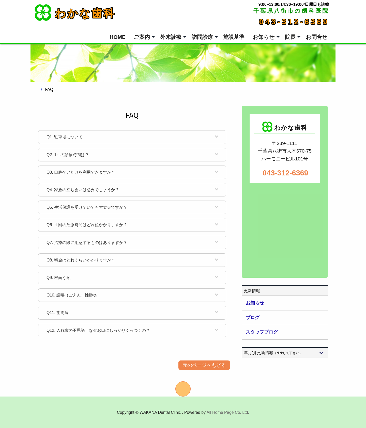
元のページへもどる (204, 365)
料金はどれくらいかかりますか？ (81, 260)
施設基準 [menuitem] (234, 37)
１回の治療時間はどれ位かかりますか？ (87, 225)
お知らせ (255, 302)
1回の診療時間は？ (68, 155)
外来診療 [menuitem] (170, 37)
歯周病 (58, 312)
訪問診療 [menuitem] (202, 37)
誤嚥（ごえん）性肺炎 (72, 295)
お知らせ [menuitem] (264, 37)
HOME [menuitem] (118, 37)
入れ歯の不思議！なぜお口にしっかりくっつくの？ (98, 330)
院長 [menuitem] (290, 37)
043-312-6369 (294, 22)
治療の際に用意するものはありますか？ (87, 242)
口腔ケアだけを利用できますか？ (81, 172)
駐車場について (65, 137)
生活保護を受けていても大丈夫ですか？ (87, 207)
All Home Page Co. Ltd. (228, 412)
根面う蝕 (58, 277)
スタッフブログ (262, 332)
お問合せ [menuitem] (317, 37)
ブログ (253, 317)
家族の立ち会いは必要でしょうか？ (83, 190)
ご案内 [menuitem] (142, 37)
